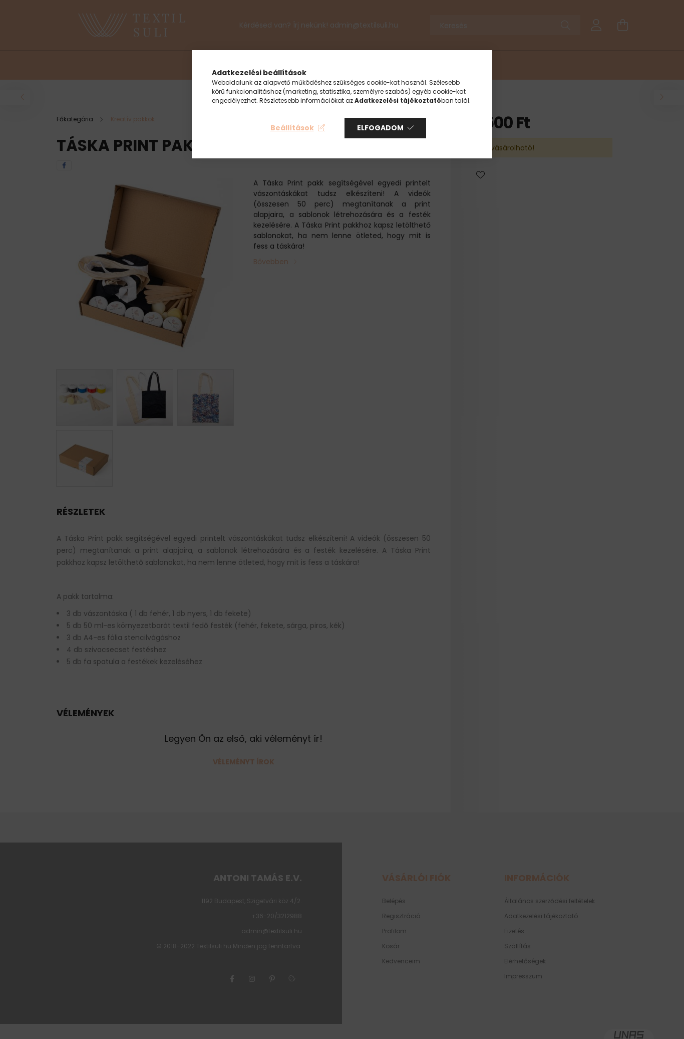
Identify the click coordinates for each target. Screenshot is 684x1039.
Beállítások (292, 128)
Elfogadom (380, 128)
